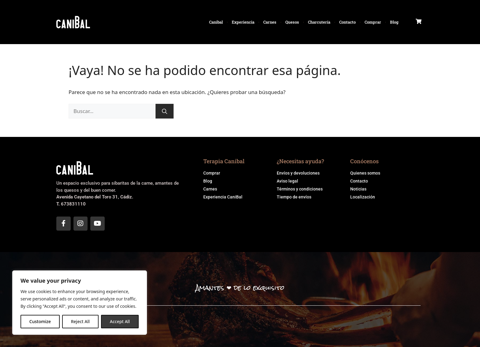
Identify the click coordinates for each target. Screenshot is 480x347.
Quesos (292, 22)
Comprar (373, 22)
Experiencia (243, 22)
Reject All (80, 321)
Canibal (216, 22)
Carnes (269, 22)
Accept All (120, 321)
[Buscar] (165, 111)
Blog (394, 22)
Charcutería (319, 22)
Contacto (347, 22)
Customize (40, 321)
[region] (79, 302)
